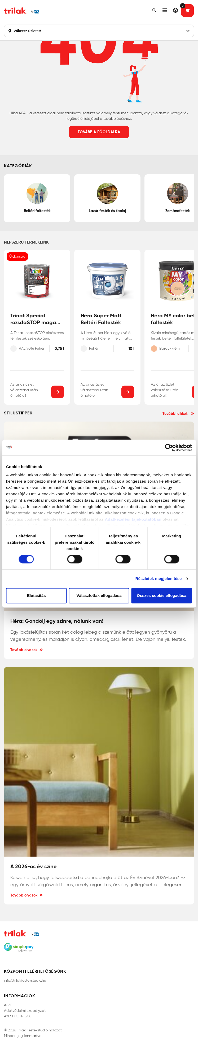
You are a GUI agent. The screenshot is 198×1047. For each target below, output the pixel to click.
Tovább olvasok (26, 649)
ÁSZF (8, 1005)
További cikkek (178, 413)
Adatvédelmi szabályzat (25, 1010)
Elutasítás (36, 595)
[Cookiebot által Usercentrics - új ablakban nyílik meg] (169, 447)
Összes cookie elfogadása (161, 595)
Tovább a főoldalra (99, 132)
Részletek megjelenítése (158, 579)
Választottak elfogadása (98, 595)
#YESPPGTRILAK (17, 1016)
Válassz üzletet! (99, 31)
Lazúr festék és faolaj (107, 198)
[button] (154, 10)
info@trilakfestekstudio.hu (25, 980)
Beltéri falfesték (37, 198)
